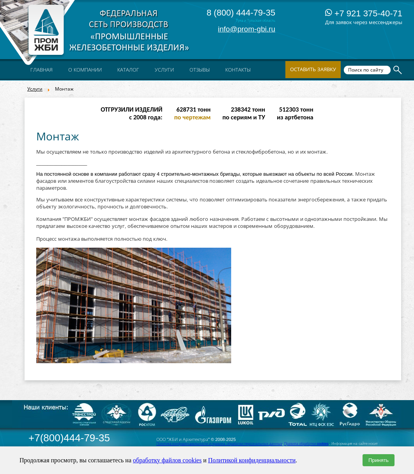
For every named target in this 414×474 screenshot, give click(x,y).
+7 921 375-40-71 (363, 13)
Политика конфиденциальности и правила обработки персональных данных (219, 444)
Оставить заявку (313, 69)
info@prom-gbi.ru (246, 29)
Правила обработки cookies (306, 444)
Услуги (34, 89)
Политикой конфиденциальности (252, 460)
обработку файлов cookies (167, 460)
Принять (378, 460)
